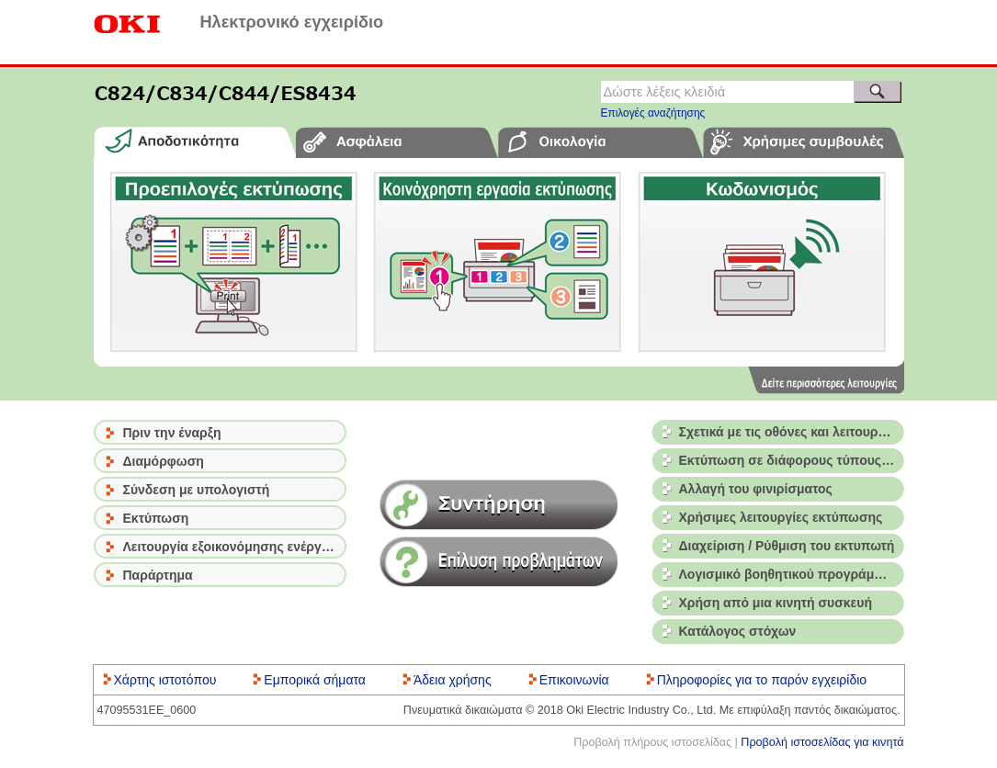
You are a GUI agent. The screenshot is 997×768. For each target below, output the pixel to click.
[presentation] (195, 142)
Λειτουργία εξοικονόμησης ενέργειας (234, 546)
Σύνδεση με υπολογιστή (196, 489)
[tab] (195, 142)
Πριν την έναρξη (172, 432)
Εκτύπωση (156, 518)
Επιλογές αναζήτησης (653, 113)
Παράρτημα (158, 575)
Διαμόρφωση (163, 461)
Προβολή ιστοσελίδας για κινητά (822, 742)
